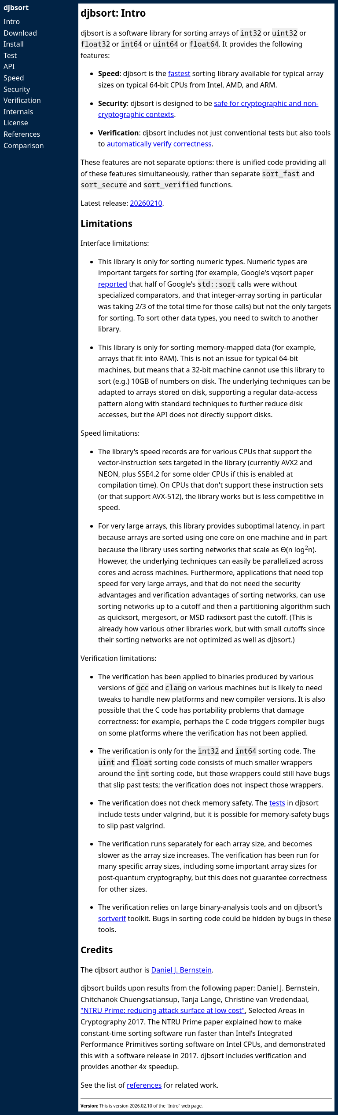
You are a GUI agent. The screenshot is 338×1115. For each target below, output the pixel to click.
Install (14, 44)
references (144, 1085)
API (9, 66)
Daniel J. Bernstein (181, 970)
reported (112, 284)
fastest (179, 73)
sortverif (112, 918)
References (22, 134)
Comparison (24, 145)
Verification (22, 100)
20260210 (146, 203)
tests (277, 803)
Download (20, 33)
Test (10, 55)
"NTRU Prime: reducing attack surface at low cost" (163, 1010)
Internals (18, 112)
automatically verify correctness (159, 144)
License (16, 123)
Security (17, 89)
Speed (14, 78)
